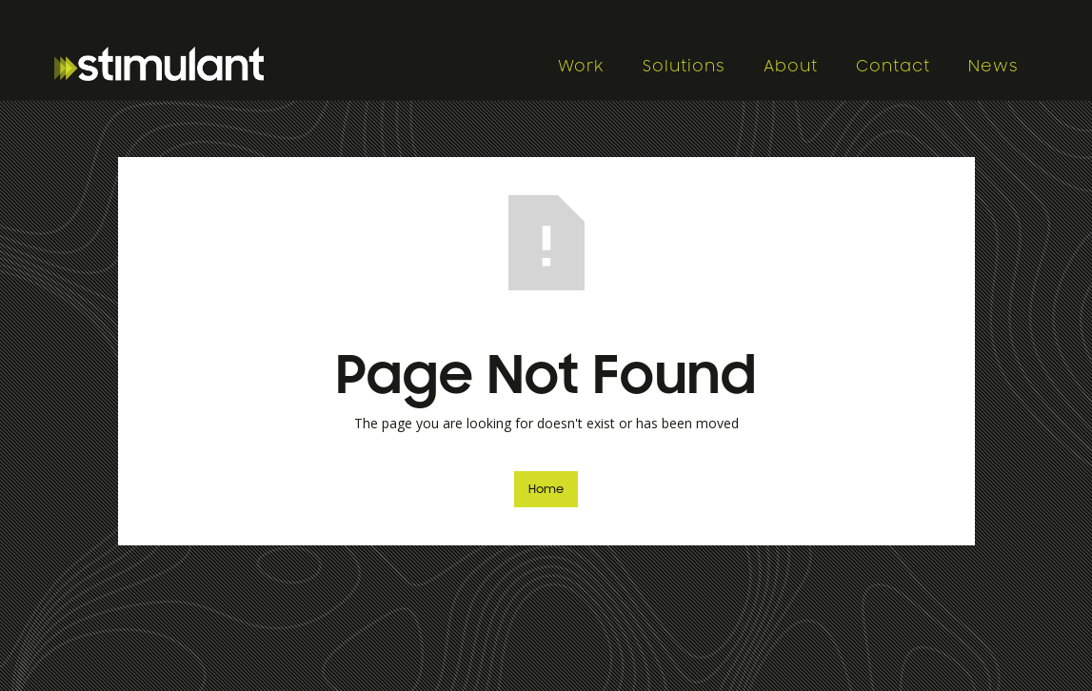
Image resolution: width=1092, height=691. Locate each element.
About (791, 66)
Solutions (684, 66)
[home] (296, 64)
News (993, 66)
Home (546, 489)
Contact (893, 66)
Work (581, 66)
